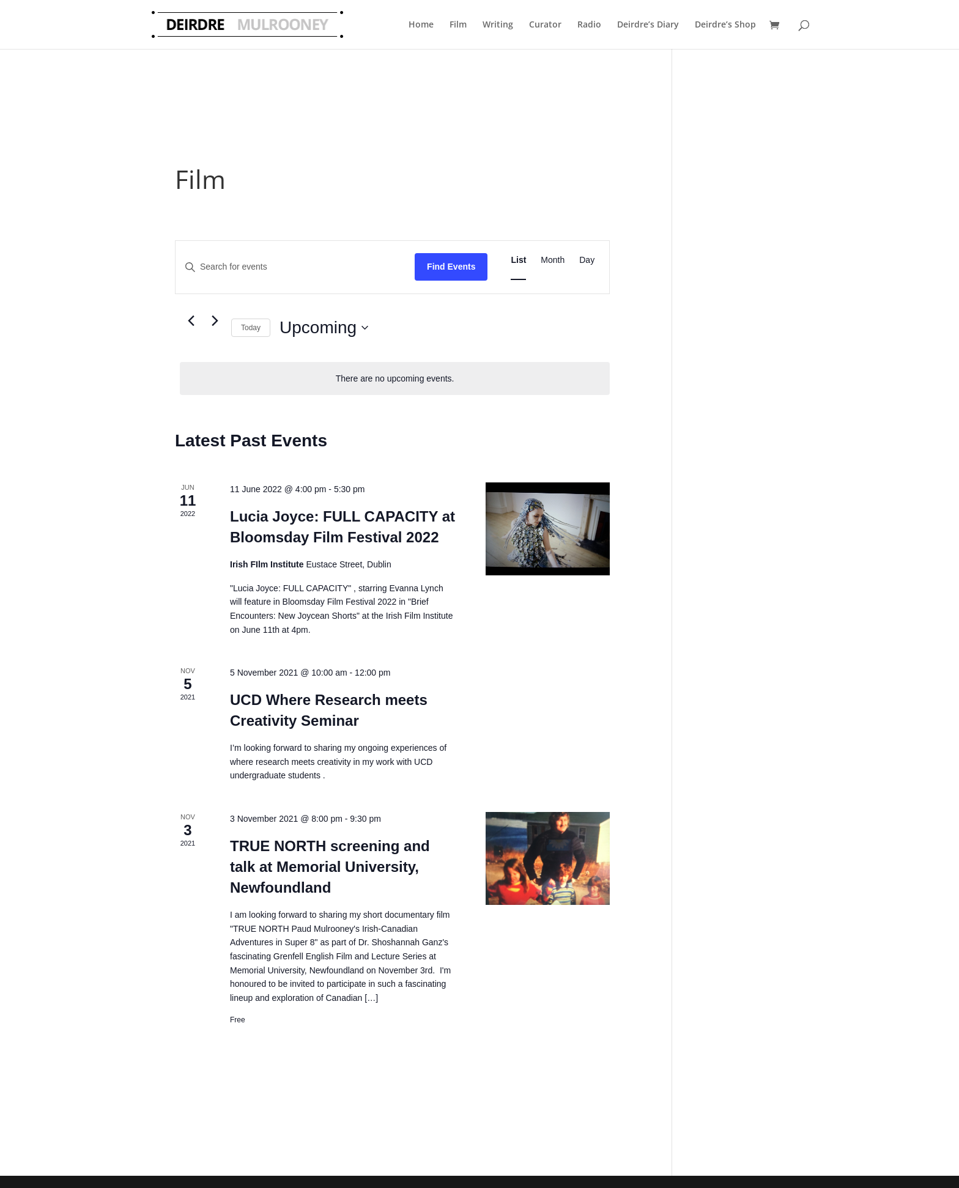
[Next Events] (214, 321)
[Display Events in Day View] (586, 260)
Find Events (451, 266)
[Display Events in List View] (518, 260)
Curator (545, 24)
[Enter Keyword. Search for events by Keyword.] (295, 267)
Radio (589, 24)
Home (421, 24)
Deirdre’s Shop (725, 24)
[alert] (395, 379)
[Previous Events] (190, 321)
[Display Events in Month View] (553, 260)
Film (458, 24)
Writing (498, 24)
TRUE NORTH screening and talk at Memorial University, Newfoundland (330, 867)
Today (251, 327)
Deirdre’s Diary (648, 24)
